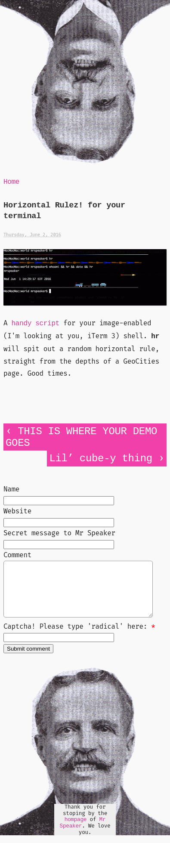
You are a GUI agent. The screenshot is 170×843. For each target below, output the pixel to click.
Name (11, 489)
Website (17, 511)
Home (11, 182)
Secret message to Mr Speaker (59, 532)
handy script (35, 323)
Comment (17, 554)
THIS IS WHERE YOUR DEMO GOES (81, 437)
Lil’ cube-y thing (100, 458)
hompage (76, 830)
